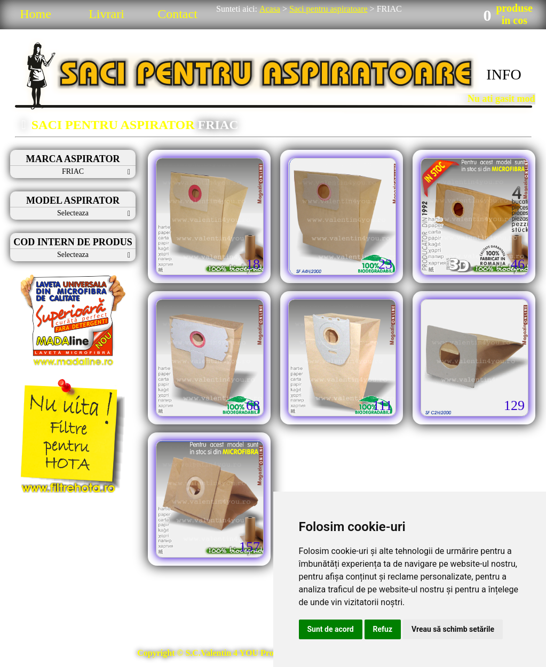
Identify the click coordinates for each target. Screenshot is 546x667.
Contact (177, 14)
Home (35, 14)
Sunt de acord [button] (330, 629)
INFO (503, 74)
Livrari (106, 14)
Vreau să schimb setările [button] (453, 629)
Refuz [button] (383, 629)
